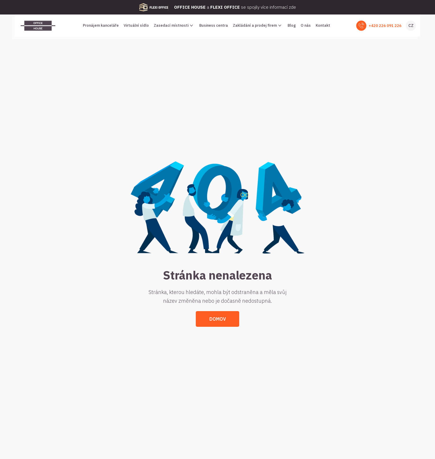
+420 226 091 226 (385, 25)
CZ (411, 25)
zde (292, 7)
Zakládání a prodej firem (258, 25)
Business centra (213, 25)
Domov (217, 319)
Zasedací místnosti (174, 25)
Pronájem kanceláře (101, 25)
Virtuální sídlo (136, 25)
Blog (292, 25)
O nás (306, 25)
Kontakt (323, 25)
